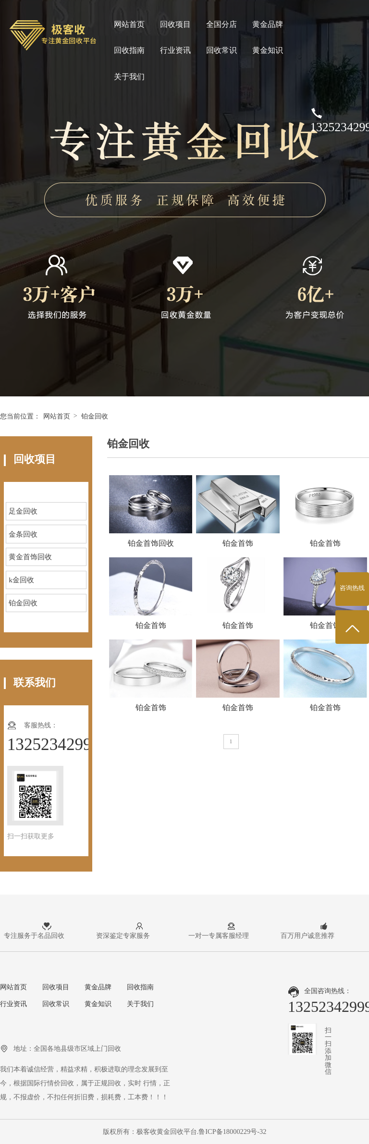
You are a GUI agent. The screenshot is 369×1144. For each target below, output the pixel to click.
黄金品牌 (267, 24)
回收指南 (129, 50)
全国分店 (221, 24)
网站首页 (129, 24)
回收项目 (175, 24)
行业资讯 (175, 50)
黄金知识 (267, 50)
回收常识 (221, 50)
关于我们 (129, 77)
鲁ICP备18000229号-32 (232, 1131)
